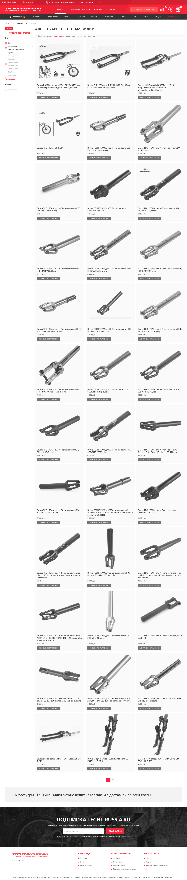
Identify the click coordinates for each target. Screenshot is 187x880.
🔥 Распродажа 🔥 (17, 17)
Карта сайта (117, 862)
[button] (171, 9)
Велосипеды (52, 17)
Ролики (124, 17)
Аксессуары (173, 17)
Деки (136, 17)
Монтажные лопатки (16, 49)
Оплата (82, 862)
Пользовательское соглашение (124, 869)
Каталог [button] (60, 9)
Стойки (11, 72)
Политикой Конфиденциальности (91, 836)
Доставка (83, 858)
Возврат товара (86, 866)
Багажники (12, 46)
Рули (146, 17)
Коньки (67, 17)
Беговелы (81, 17)
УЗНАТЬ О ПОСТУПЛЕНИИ (48, 97)
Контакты (110, 9)
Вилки (10, 43)
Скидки (148, 862)
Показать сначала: (45, 36)
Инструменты (13, 56)
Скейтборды (109, 17)
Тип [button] (6, 38)
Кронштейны (13, 62)
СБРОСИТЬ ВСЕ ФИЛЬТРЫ (19, 33)
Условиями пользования (112, 836)
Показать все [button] (10, 79)
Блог (147, 858)
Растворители (13, 69)
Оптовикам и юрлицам (79, 9)
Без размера (12, 89)
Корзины (11, 59)
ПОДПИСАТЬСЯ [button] (115, 831)
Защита (158, 17)
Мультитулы (13, 65)
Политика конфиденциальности (157, 866)
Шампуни (12, 75)
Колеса (94, 17)
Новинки (98, 9)
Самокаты (36, 17)
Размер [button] (8, 84)
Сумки (10, 53)
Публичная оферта (120, 866)
